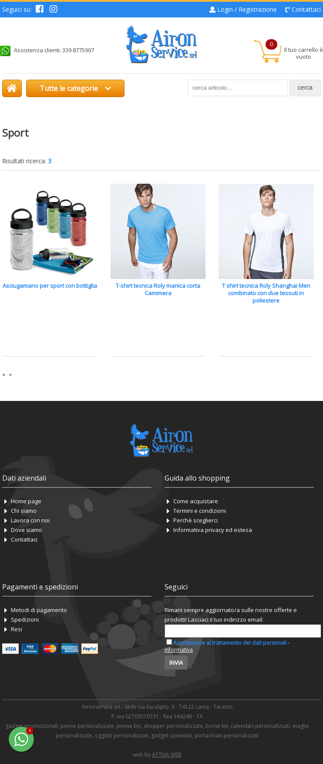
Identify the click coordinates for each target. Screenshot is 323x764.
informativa (179, 649)
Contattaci (306, 9)
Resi (16, 629)
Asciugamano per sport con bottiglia (50, 285)
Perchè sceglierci (195, 520)
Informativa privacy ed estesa (212, 530)
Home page (26, 501)
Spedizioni (25, 619)
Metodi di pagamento (39, 610)
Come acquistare (195, 501)
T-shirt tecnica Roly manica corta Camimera (158, 289)
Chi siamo (24, 511)
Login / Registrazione (247, 9)
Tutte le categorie (75, 88)
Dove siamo (26, 530)
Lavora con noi (30, 520)
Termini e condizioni (199, 511)
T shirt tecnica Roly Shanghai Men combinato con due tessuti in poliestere (266, 293)
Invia (176, 662)
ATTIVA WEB (167, 754)
